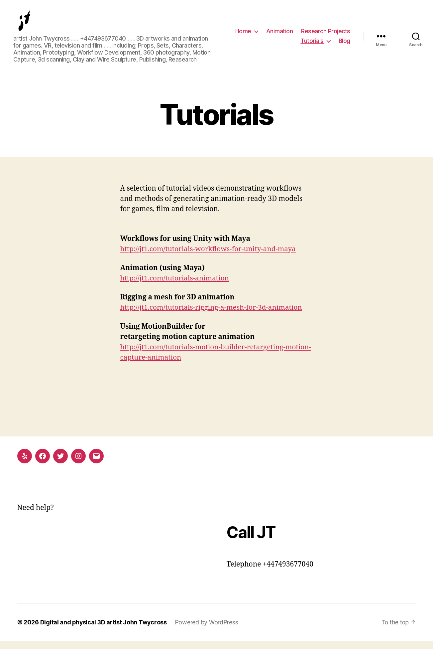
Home (243, 34)
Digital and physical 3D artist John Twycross (104, 630)
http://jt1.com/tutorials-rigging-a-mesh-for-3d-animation (212, 315)
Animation (279, 34)
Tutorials (312, 44)
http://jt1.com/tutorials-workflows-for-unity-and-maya (209, 256)
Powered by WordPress (208, 630)
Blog (344, 44)
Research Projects (325, 34)
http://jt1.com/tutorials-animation (175, 285)
